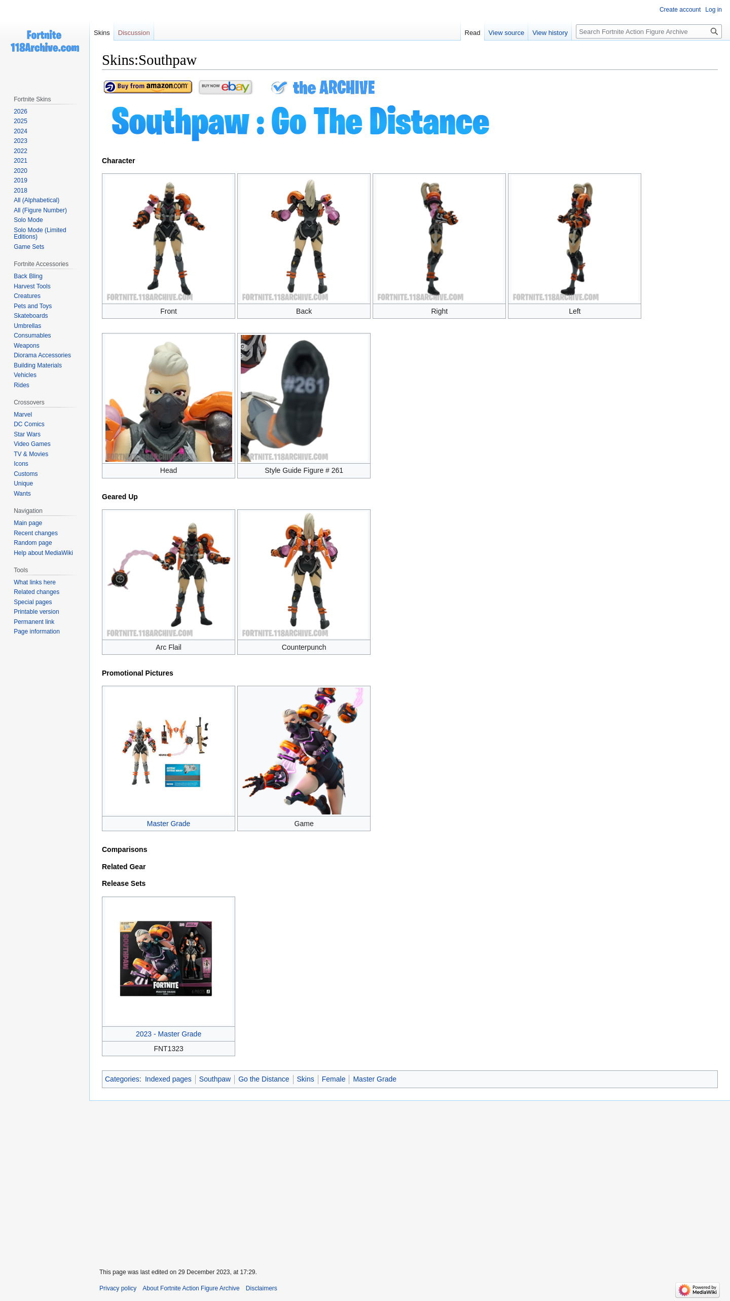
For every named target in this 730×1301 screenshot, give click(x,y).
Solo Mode (28, 220)
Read (473, 32)
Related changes (36, 592)
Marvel (23, 414)
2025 (20, 121)
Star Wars (27, 434)
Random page (33, 542)
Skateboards (31, 315)
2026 (20, 111)
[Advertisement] (409, 1178)
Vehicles (25, 375)
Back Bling (28, 276)
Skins (305, 1079)
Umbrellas (27, 325)
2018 (20, 190)
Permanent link (34, 621)
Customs (26, 473)
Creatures (27, 296)
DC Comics (29, 424)
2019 (20, 180)
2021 (20, 160)
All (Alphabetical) (36, 200)
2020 (20, 170)
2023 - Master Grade (168, 1034)
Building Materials (38, 365)
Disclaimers (261, 1288)
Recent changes (36, 533)
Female (334, 1079)
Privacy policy (117, 1288)
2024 (20, 131)
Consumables (32, 335)
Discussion (134, 32)
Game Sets (29, 246)
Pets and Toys (33, 306)
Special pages (33, 602)
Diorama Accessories (42, 355)
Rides (21, 385)
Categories (122, 1079)
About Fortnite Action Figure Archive (190, 1288)
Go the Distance (263, 1079)
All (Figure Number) (40, 210)
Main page (28, 523)
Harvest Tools (32, 286)
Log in (713, 9)
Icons (21, 463)
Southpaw (215, 1079)
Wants (22, 493)
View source (507, 32)
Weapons (26, 345)
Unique (23, 483)
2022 (20, 151)
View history (550, 32)
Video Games (32, 444)
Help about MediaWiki (43, 552)
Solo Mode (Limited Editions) (40, 234)
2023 (20, 140)
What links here (35, 582)
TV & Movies (31, 454)
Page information (37, 631)
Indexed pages (168, 1079)
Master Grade (169, 824)
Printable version (36, 611)
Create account (680, 9)
